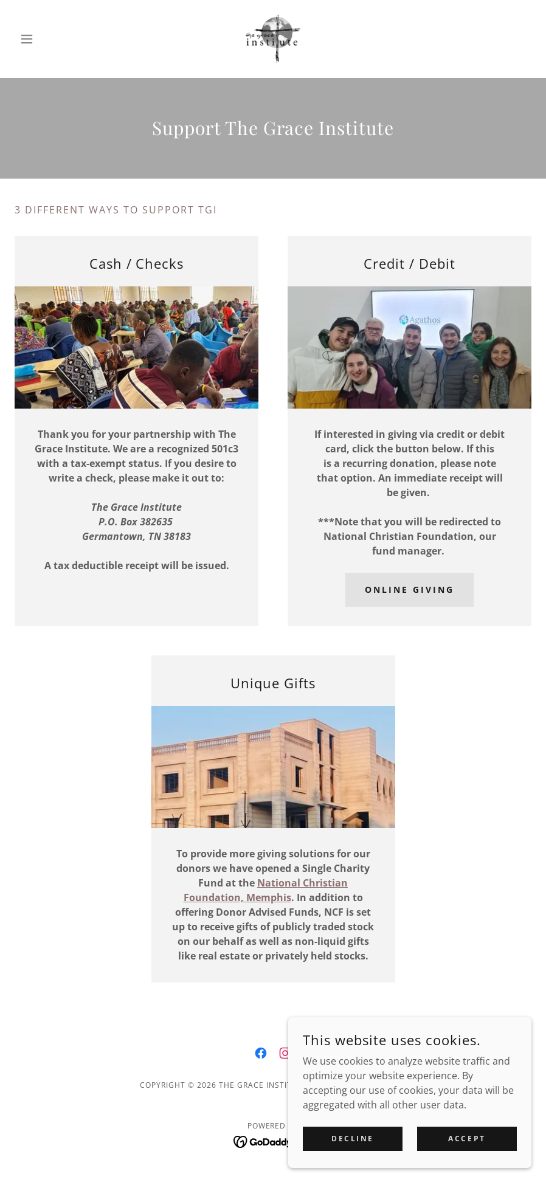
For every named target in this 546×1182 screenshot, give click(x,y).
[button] (53, 39)
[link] (273, 39)
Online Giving (409, 589)
